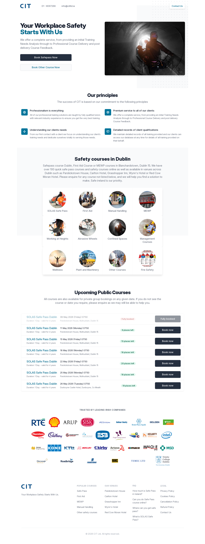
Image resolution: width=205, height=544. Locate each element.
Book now (167, 330)
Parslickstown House (115, 491)
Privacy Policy (167, 491)
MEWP (80, 501)
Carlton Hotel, (98, 173)
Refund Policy (167, 507)
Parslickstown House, (76, 173)
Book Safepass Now (46, 57)
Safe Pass (82, 491)
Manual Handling (85, 507)
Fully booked (168, 318)
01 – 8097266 (49, 6)
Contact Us (177, 6)
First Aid (81, 496)
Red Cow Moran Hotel (115, 512)
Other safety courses (87, 512)
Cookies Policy (167, 496)
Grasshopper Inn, (118, 173)
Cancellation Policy (169, 501)
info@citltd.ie (68, 6)
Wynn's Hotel (137, 173)
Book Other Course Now (46, 67)
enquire (73, 176)
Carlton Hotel (111, 496)
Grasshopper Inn (113, 501)
